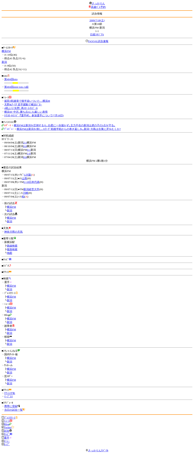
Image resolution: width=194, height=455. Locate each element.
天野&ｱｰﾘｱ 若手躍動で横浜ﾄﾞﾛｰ (23, 104)
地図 (9, 253)
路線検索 (12, 245)
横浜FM (6, 51)
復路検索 (12, 249)
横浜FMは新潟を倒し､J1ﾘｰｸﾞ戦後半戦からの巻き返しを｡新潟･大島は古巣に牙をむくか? (69, 128)
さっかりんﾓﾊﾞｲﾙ (97, 450)
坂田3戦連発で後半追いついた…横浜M (27, 100)
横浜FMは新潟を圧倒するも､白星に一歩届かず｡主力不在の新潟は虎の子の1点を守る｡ (64, 125)
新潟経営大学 (31, 189)
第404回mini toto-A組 (16, 86)
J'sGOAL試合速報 (98, 41)
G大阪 (27, 174)
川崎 (25, 192)
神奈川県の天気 (13, 231)
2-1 (25, 142)
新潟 (4, 62)
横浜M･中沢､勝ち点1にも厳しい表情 (26, 111)
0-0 (25, 146)
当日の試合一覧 (13, 409)
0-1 (29, 149)
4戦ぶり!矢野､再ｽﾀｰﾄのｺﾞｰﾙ (21, 108)
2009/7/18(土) (97, 20)
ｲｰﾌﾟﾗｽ (8, 396)
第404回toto (11, 79)
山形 (24, 178)
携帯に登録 (10, 406)
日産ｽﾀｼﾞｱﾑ (97, 34)
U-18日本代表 (31, 181)
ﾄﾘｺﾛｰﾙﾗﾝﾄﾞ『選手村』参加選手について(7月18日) (34, 115)
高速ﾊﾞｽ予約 (98, 6)
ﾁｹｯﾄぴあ (9, 393)
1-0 (28, 153)
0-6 (25, 157)
